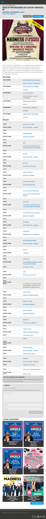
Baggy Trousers (27, 310)
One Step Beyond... (28, 347)
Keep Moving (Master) (29, 184)
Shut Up (25, 249)
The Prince (26, 222)
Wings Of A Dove (27, 301)
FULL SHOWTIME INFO (37, 503)
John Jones (26, 259)
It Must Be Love (27, 329)
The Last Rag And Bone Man (31, 191)
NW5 (24, 143)
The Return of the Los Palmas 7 (31, 212)
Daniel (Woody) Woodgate (30, 107)
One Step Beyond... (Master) (30, 127)
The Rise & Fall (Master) (29, 323)
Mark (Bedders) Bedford (29, 101)
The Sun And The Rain (29, 181)
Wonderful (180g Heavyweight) (31, 234)
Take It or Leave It (28, 172)
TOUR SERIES (27, 16)
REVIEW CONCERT (38, 16)
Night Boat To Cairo (28, 124)
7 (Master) (26, 253)
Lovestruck (26, 231)
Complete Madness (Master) (31, 295)
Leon (24, 271)
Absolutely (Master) (28, 136)
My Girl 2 (25, 163)
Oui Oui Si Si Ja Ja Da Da (29, 166)
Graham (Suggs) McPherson (30, 114)
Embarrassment (27, 133)
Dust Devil (26, 201)
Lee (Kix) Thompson (28, 93)
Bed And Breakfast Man (29, 240)
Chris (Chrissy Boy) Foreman (31, 86)
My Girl (25, 153)
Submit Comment (35, 412)
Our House (26, 319)
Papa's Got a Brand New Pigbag (32, 369)
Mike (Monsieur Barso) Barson (31, 80)
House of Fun (26, 292)
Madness (25, 358)
